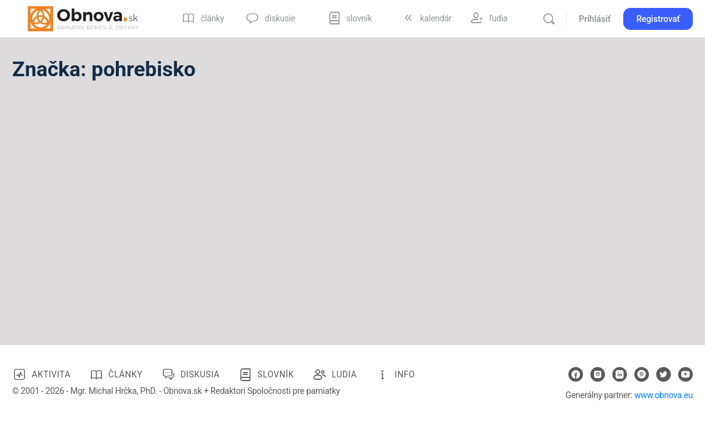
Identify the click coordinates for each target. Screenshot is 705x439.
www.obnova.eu (663, 395)
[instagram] (597, 374)
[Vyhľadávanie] (549, 19)
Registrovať (658, 19)
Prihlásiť (594, 19)
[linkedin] (619, 374)
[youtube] (685, 374)
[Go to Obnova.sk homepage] (83, 17)
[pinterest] (641, 374)
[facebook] (575, 374)
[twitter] (663, 374)
